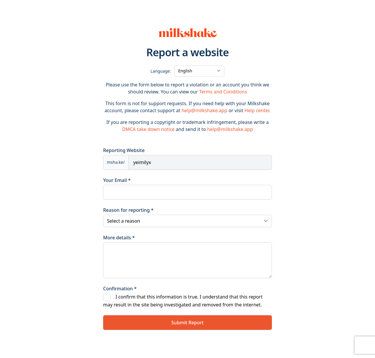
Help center (256, 110)
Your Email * (117, 180)
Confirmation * (120, 288)
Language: (161, 71)
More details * (119, 237)
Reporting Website (124, 150)
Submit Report (187, 322)
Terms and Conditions (223, 91)
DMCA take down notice (148, 129)
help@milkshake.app (204, 110)
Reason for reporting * (128, 210)
